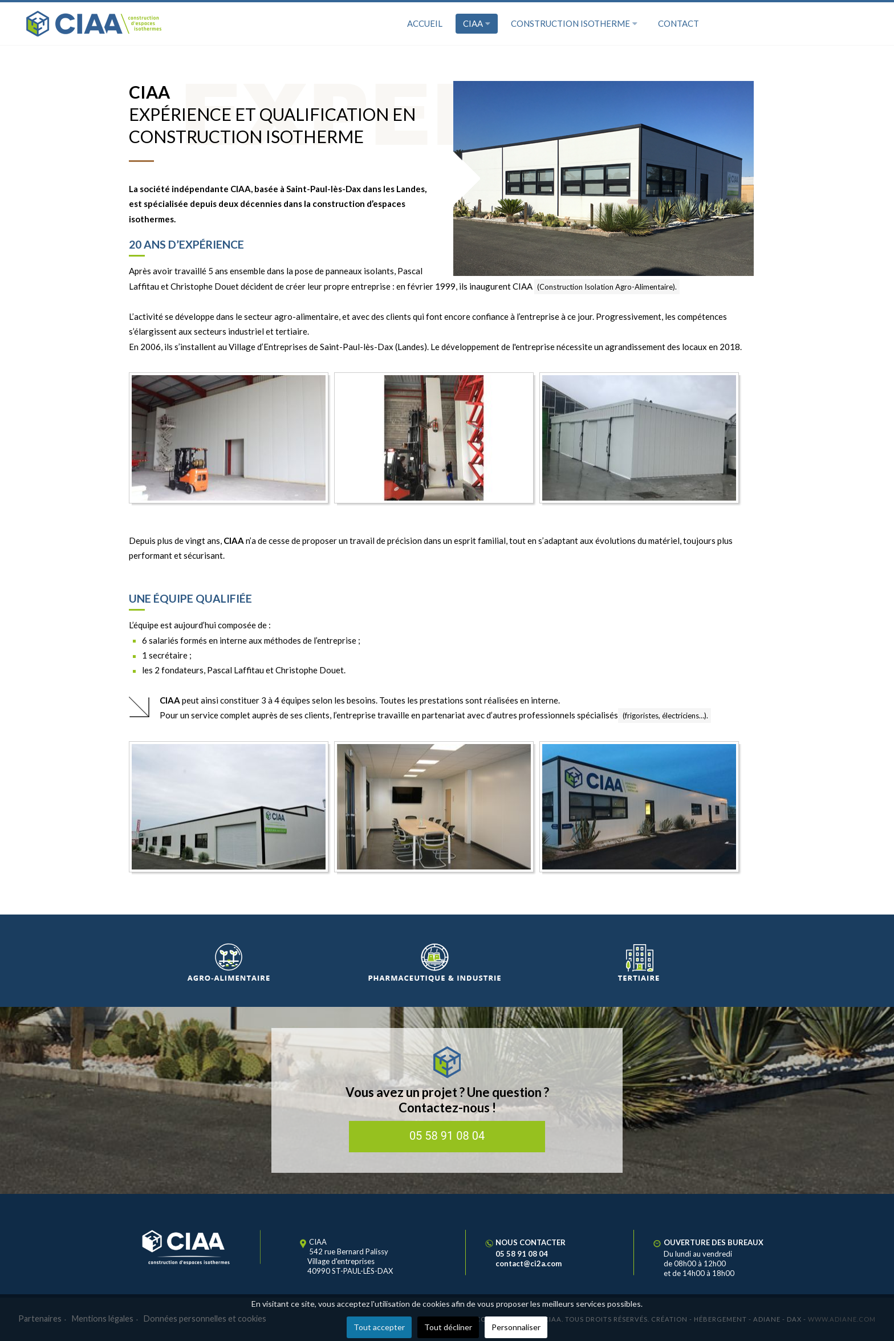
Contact (678, 23)
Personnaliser (516, 1327)
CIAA (476, 23)
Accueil (424, 23)
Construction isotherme (574, 23)
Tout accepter (379, 1327)
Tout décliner (448, 1327)
